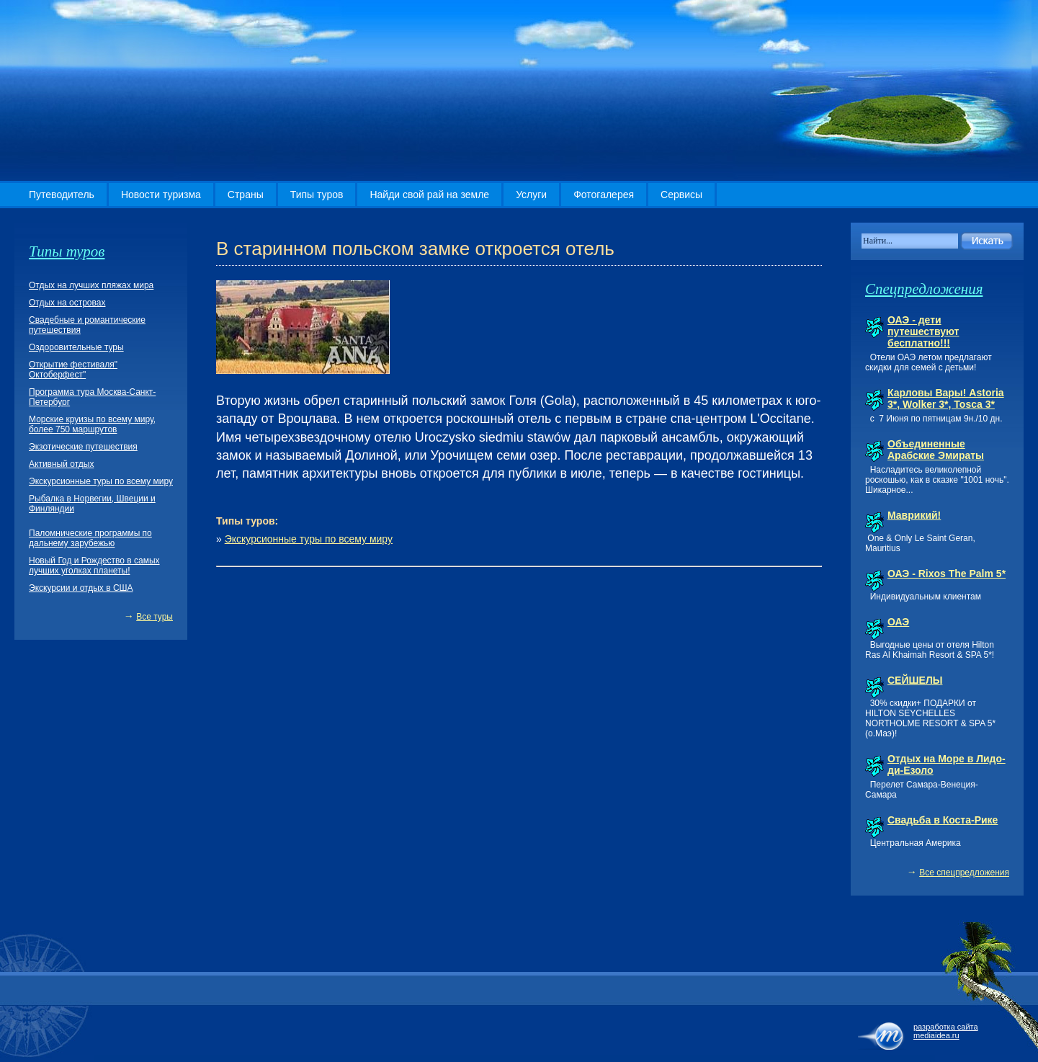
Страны (246, 194)
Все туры (154, 617)
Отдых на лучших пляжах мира (91, 285)
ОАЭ (898, 622)
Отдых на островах (67, 303)
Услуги (531, 194)
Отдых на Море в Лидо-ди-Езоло (946, 764)
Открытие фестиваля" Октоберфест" (73, 370)
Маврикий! (914, 515)
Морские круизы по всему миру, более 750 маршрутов (92, 424)
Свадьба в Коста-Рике (942, 820)
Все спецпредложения (964, 872)
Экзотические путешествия (83, 447)
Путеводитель (61, 194)
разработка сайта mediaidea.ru (945, 1031)
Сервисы (681, 194)
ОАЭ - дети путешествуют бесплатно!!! (923, 331)
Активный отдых (61, 464)
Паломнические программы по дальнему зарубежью (90, 538)
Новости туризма (161, 194)
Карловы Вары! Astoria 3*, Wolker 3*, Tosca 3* (945, 398)
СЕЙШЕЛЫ (914, 680)
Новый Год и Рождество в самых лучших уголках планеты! (94, 565)
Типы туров (317, 194)
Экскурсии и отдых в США (81, 588)
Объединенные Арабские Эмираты (935, 449)
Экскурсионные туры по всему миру (309, 539)
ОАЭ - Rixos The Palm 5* (946, 573)
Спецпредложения (924, 289)
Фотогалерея (603, 194)
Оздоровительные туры (76, 347)
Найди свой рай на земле (429, 194)
